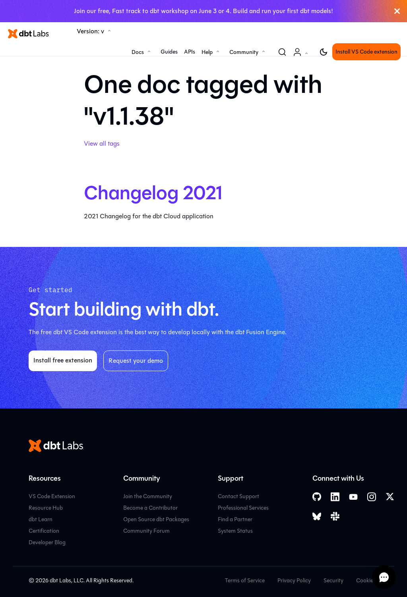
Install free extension (62, 360)
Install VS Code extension (366, 52)
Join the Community (147, 496)
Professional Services (243, 508)
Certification (44, 531)
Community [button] (243, 52)
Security (333, 580)
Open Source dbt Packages (156, 519)
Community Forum (146, 531)
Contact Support (238, 496)
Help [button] (207, 52)
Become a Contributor (150, 508)
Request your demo (136, 360)
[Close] (397, 11)
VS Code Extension (52, 496)
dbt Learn (40, 519)
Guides (169, 52)
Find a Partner (235, 519)
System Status (235, 531)
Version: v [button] (90, 31)
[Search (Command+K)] (282, 52)
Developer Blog (47, 542)
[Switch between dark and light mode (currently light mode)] (323, 52)
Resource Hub (46, 508)
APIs (189, 52)
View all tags (102, 143)
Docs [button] (138, 52)
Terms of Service (245, 580)
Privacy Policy (294, 580)
